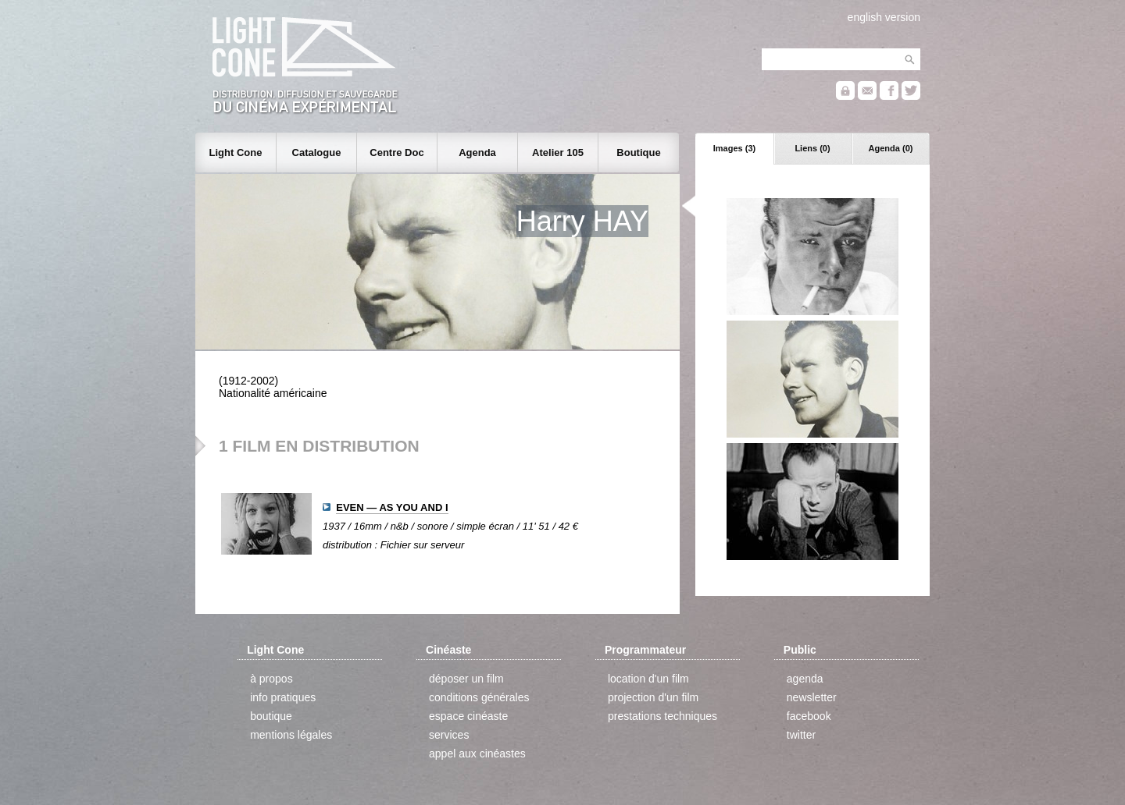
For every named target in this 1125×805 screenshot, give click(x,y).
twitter (801, 735)
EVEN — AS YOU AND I (392, 507)
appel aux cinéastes (477, 753)
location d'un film (648, 678)
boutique (271, 716)
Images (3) (734, 148)
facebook (809, 716)
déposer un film (466, 678)
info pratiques (283, 697)
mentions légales (291, 735)
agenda (805, 678)
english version (884, 17)
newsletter (812, 697)
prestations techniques (662, 716)
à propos (271, 678)
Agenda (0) (891, 148)
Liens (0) (812, 148)
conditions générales (479, 697)
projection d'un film (653, 697)
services (449, 735)
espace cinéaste (468, 716)
